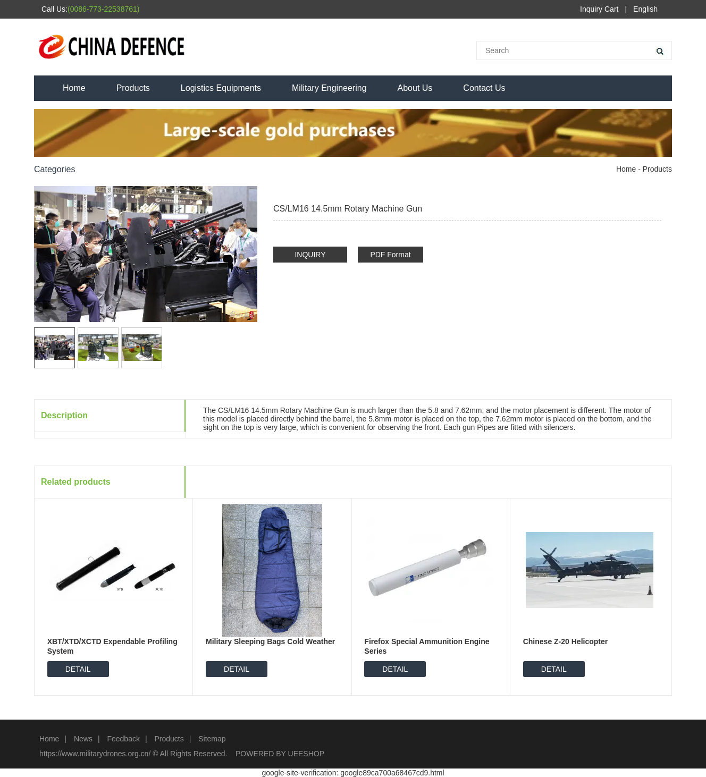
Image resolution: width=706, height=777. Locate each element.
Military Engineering (329, 87)
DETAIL (78, 669)
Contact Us (484, 87)
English (645, 9)
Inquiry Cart (599, 9)
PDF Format (390, 254)
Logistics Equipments (221, 87)
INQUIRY (310, 254)
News (83, 738)
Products (133, 87)
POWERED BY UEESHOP (280, 753)
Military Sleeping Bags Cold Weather (270, 641)
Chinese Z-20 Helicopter (565, 641)
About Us (415, 87)
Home (74, 87)
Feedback (123, 738)
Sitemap (211, 738)
